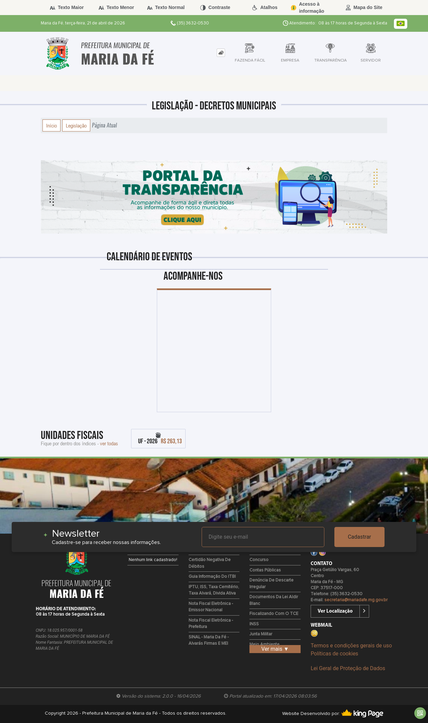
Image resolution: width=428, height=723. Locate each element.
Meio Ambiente (264, 644)
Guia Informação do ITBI (212, 576)
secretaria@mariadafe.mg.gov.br (356, 600)
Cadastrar (359, 537)
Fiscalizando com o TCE (273, 614)
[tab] (221, 53)
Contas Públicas (265, 570)
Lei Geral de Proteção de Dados (348, 668)
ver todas (109, 443)
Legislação (76, 125)
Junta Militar (260, 634)
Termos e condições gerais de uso (351, 645)
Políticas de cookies (334, 653)
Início (51, 125)
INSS (254, 624)
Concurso (259, 560)
